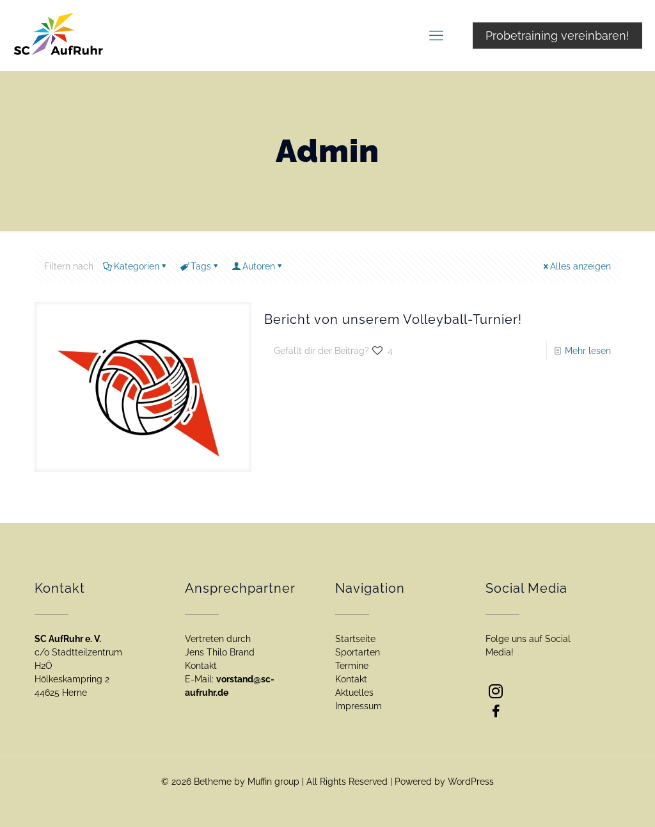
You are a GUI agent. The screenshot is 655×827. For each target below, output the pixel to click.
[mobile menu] (436, 35)
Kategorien (135, 266)
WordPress (471, 781)
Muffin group (273, 781)
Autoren (258, 266)
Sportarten (357, 652)
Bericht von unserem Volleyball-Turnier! (393, 319)
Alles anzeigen (576, 266)
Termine (351, 666)
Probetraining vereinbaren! (557, 35)
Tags (200, 266)
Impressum (358, 706)
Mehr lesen (588, 351)
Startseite (355, 639)
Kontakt (351, 679)
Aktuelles (354, 692)
